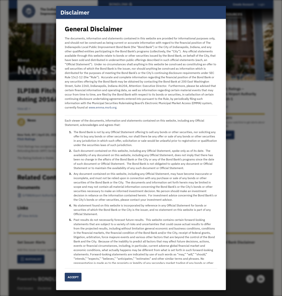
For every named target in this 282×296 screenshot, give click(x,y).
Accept (73, 277)
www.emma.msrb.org (102, 107)
